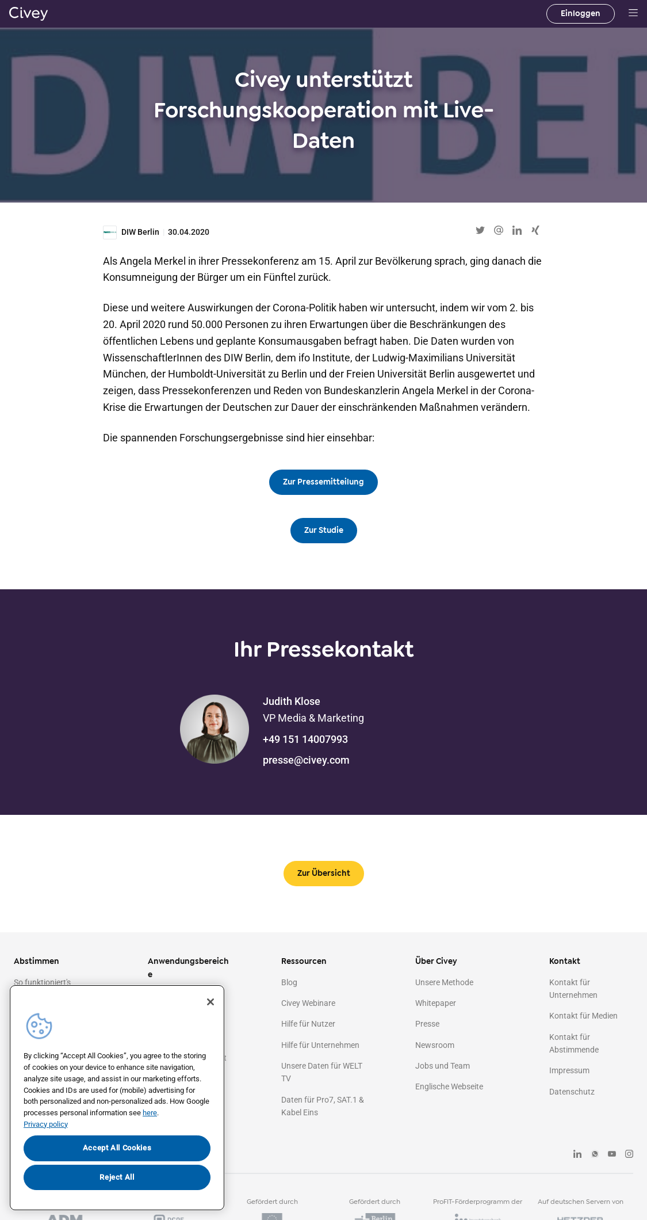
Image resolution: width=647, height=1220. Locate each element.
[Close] (210, 1002)
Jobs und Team (442, 1065)
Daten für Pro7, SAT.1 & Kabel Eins (322, 1106)
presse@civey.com (306, 760)
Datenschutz (572, 1091)
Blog (289, 982)
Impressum (569, 1070)
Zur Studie (323, 530)
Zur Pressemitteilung (323, 482)
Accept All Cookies (117, 1147)
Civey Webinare (308, 1003)
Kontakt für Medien (583, 1015)
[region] (117, 1098)
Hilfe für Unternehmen (320, 1045)
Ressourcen (304, 961)
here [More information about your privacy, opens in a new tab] (150, 1112)
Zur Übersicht (323, 873)
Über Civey (436, 961)
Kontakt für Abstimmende (574, 1043)
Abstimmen (36, 961)
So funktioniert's (42, 982)
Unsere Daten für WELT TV (321, 1072)
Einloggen (580, 13)
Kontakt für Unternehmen (573, 989)
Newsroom (434, 1045)
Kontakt (564, 961)
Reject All (117, 1177)
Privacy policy (46, 1124)
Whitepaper (435, 1003)
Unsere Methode (444, 982)
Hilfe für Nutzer (308, 1023)
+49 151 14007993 (305, 739)
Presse (427, 1023)
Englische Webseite (449, 1086)
